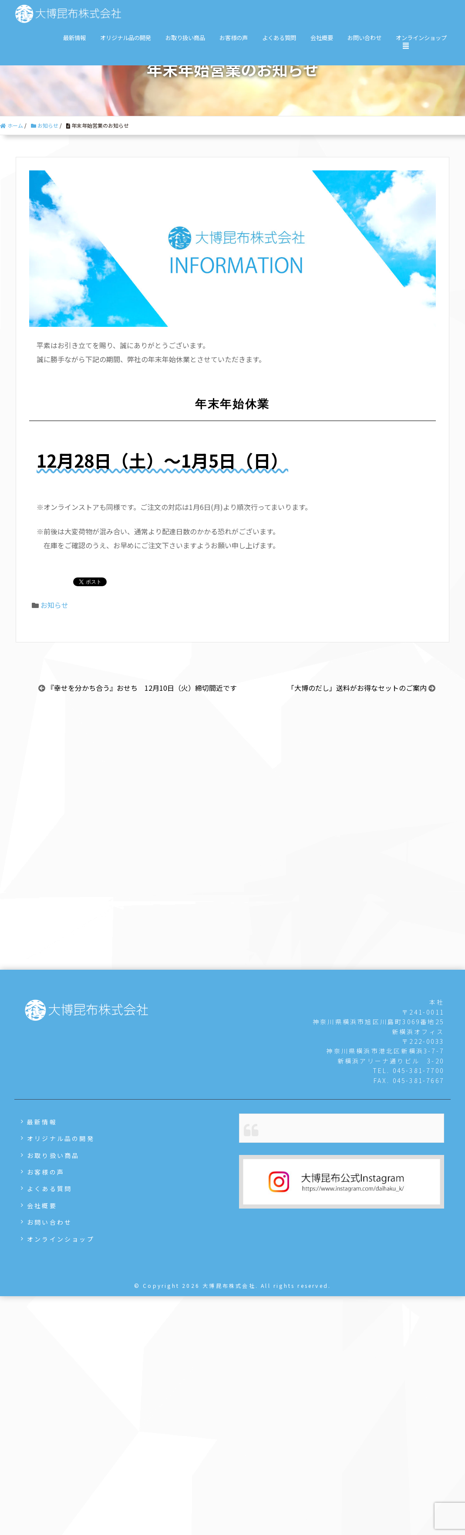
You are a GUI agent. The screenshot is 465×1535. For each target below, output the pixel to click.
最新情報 (74, 38)
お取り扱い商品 (185, 38)
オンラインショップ (421, 38)
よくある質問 (279, 38)
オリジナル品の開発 (125, 38)
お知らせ (54, 605)
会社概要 (321, 38)
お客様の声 (233, 38)
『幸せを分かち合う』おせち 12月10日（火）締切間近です (142, 688)
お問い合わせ (364, 38)
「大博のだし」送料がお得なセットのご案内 (357, 688)
